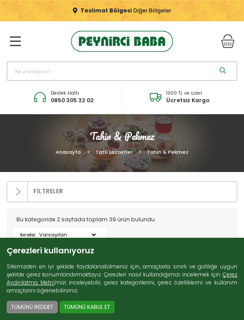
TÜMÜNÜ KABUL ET (87, 307)
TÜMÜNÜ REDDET (32, 307)
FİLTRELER (35, 192)
